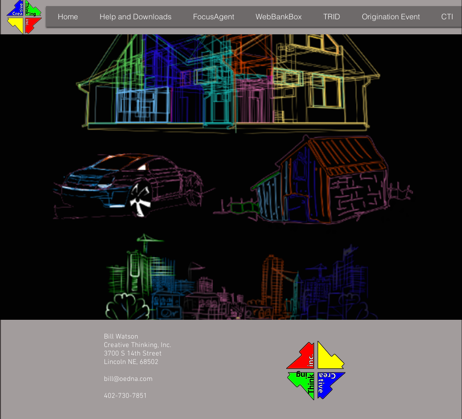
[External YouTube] (231, 177)
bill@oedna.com (128, 379)
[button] (135, 16)
